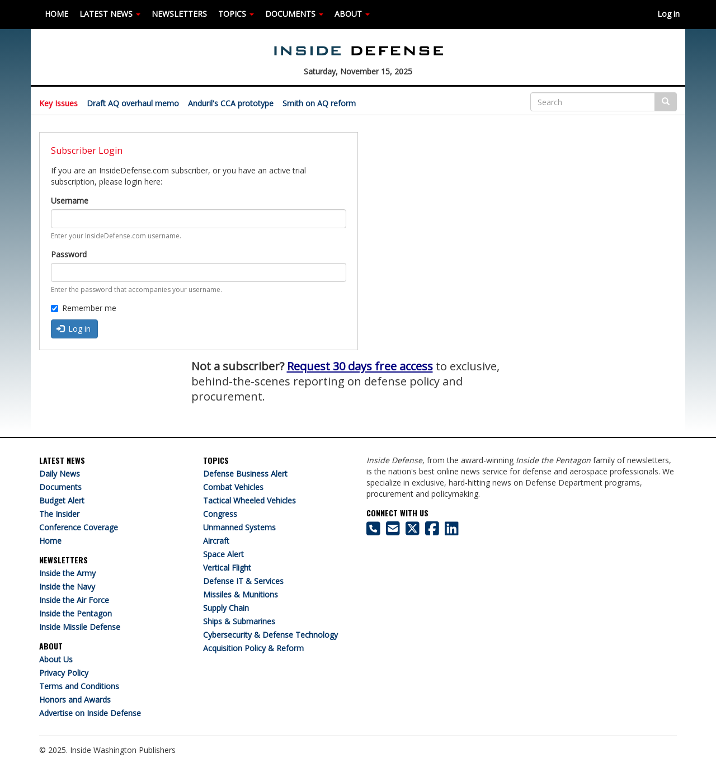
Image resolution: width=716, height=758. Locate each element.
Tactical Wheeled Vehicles (249, 500)
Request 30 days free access (360, 366)
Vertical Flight (227, 567)
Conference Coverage (78, 527)
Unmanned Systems (239, 527)
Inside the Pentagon (75, 613)
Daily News (59, 473)
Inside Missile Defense (79, 627)
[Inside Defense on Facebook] (432, 531)
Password (69, 254)
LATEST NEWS (109, 13)
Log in (668, 13)
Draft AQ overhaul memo (133, 103)
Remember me (83, 308)
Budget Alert (61, 500)
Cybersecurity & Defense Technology (270, 634)
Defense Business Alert (245, 473)
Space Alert (223, 554)
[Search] (593, 101)
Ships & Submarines (239, 621)
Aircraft (216, 540)
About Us (56, 659)
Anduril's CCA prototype (231, 103)
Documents (60, 487)
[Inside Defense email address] (393, 531)
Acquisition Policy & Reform (253, 648)
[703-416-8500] (373, 531)
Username (69, 200)
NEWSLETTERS (179, 13)
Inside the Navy (67, 586)
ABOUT (352, 13)
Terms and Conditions (79, 686)
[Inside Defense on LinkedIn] (452, 531)
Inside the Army (67, 573)
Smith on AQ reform (319, 103)
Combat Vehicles (233, 487)
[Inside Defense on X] (413, 531)
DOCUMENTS (294, 13)
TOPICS (236, 13)
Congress (220, 514)
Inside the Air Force (74, 600)
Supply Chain (226, 607)
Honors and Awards (75, 699)
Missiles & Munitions (240, 594)
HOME (56, 13)
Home (50, 540)
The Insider (59, 514)
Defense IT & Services (243, 581)
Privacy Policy (63, 672)
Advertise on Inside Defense (90, 713)
